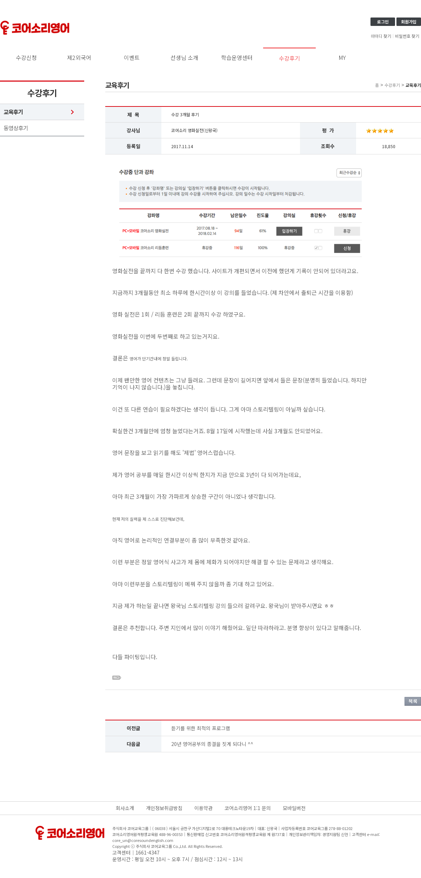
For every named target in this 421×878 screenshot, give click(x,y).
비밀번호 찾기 (407, 36)
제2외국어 (79, 57)
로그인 (383, 22)
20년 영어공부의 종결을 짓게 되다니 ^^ (212, 743)
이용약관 (203, 807)
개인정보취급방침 (164, 807)
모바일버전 (294, 807)
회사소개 (125, 807)
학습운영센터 (237, 57)
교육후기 (13, 112)
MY (342, 57)
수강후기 (289, 58)
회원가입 (408, 22)
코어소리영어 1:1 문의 (248, 807)
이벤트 (132, 57)
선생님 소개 (184, 57)
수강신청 (26, 57)
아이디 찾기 (381, 36)
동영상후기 (16, 128)
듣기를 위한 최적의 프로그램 (200, 728)
